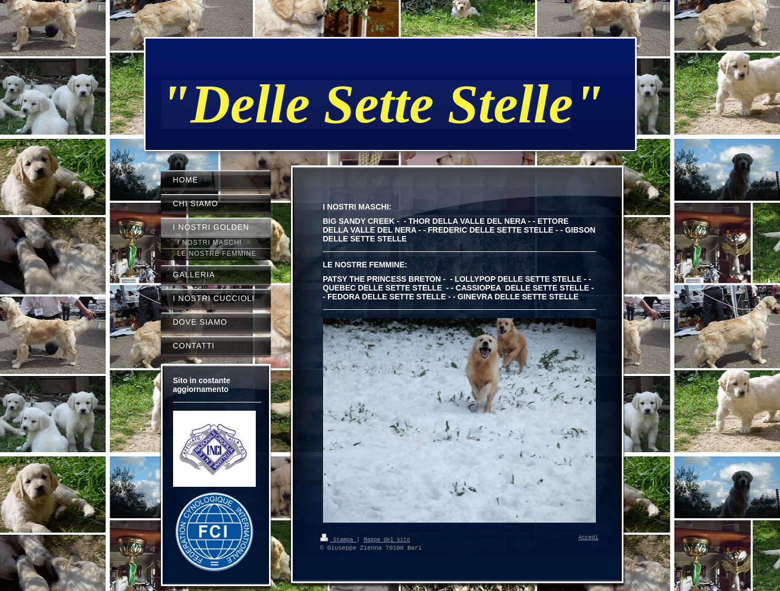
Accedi (589, 538)
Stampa (338, 539)
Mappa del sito (387, 539)
